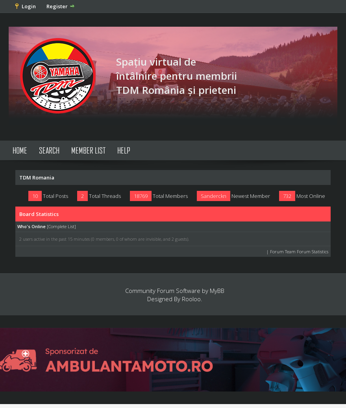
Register (57, 6)
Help (123, 150)
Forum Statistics (312, 251)
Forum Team (283, 251)
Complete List (61, 226)
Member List (88, 150)
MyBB (217, 291)
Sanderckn (213, 195)
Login (29, 6)
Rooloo (191, 299)
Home (20, 150)
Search (49, 150)
